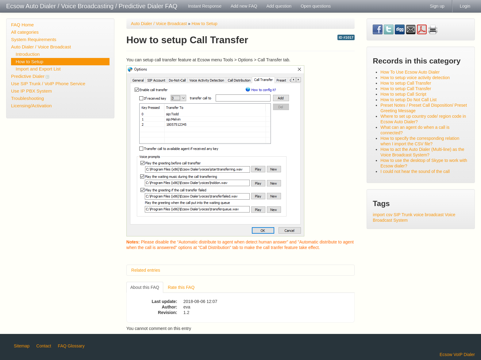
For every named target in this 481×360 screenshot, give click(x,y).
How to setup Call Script (403, 94)
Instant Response (204, 6)
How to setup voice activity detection (415, 77)
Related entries (145, 270)
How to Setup (29, 61)
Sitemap (21, 345)
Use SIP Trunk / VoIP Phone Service (48, 83)
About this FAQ (144, 287)
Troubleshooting (27, 98)
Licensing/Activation (31, 105)
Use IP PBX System (31, 91)
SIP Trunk (403, 214)
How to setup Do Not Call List (408, 99)
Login (465, 6)
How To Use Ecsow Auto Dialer (410, 72)
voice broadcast (429, 214)
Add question (278, 6)
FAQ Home (22, 24)
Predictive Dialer (30, 76)
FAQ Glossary (71, 345)
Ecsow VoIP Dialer (457, 354)
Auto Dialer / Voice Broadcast (41, 46)
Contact (43, 345)
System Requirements (33, 39)
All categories (25, 32)
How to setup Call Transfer (405, 83)
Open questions (316, 6)
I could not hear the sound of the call (415, 171)
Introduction (28, 54)
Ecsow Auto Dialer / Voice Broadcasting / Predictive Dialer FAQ (91, 6)
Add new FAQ (244, 6)
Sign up (437, 6)
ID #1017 (346, 37)
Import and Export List (38, 68)
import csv (382, 214)
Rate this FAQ (181, 287)
